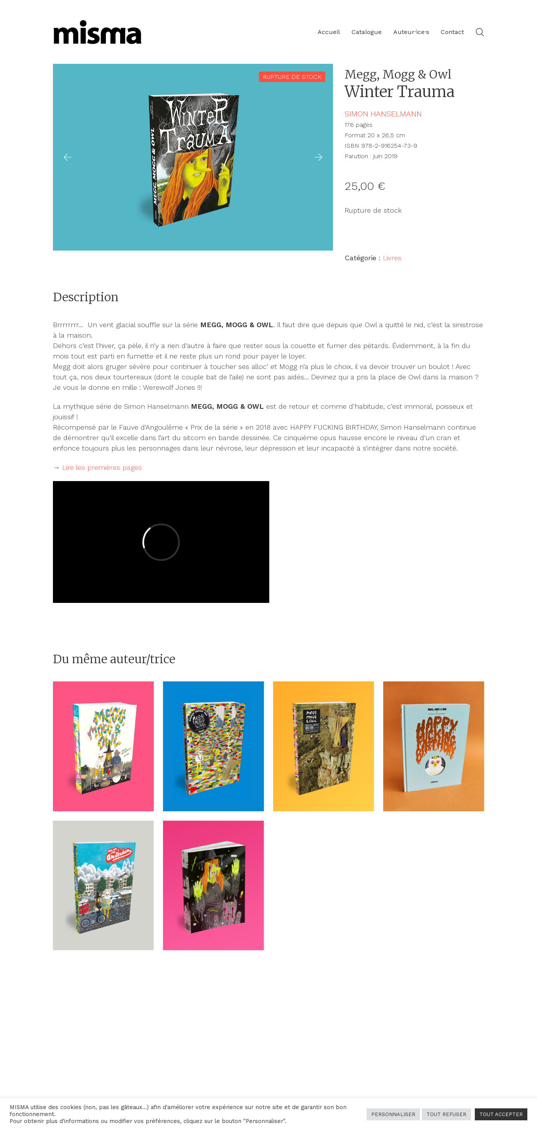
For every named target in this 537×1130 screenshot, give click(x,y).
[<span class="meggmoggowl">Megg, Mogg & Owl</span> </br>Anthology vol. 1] (103, 746)
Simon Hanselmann (383, 113)
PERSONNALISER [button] (393, 1114)
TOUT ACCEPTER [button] (501, 1114)
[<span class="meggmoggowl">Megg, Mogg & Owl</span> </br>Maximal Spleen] (323, 746)
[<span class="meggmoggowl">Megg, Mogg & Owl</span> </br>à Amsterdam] (103, 886)
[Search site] (480, 32)
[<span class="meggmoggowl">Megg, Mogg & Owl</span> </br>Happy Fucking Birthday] (433, 746)
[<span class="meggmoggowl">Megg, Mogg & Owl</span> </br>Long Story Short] (213, 886)
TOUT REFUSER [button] (446, 1114)
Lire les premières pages (102, 467)
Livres (392, 258)
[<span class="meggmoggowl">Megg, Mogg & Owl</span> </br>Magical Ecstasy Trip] (213, 746)
